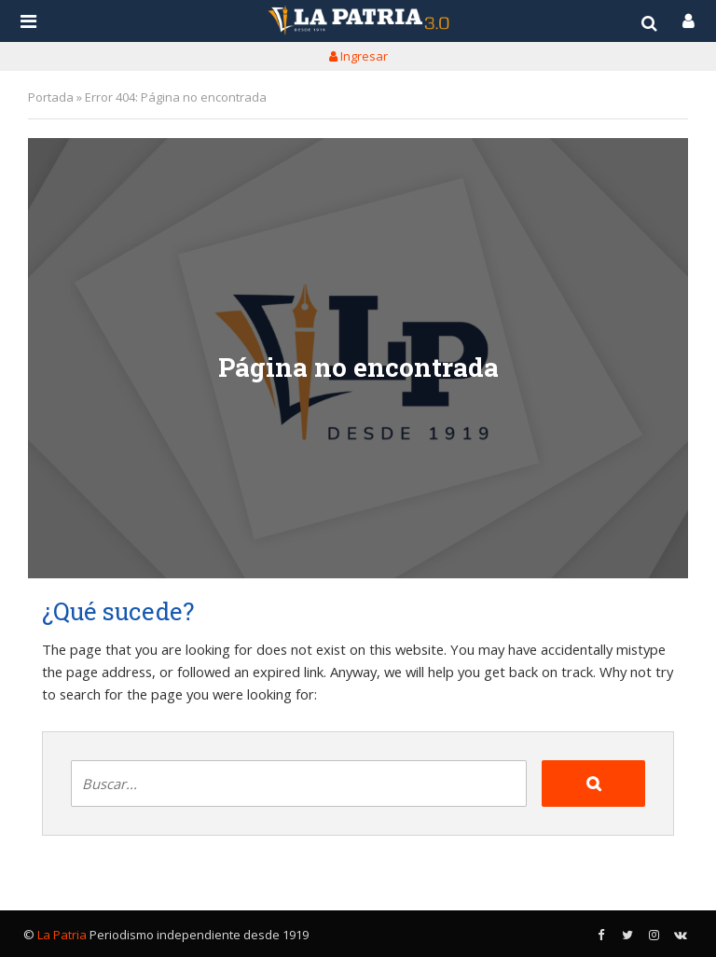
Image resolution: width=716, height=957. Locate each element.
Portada (51, 97)
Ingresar (358, 56)
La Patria (62, 934)
